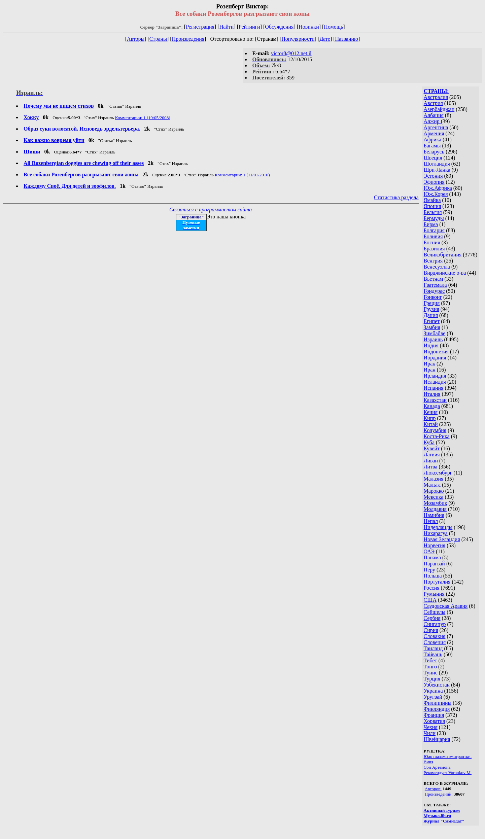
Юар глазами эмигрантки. (448, 756)
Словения (435, 642)
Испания (434, 388)
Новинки (309, 27)
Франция (434, 715)
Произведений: (439, 794)
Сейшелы (435, 612)
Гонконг (433, 297)
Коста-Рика (437, 436)
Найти (226, 27)
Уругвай (433, 697)
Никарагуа (436, 533)
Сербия (432, 618)
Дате (324, 39)
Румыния (434, 594)
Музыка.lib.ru (437, 815)
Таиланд (433, 648)
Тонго (430, 666)
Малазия (434, 479)
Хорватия (434, 721)
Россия (432, 588)
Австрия (433, 103)
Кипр (430, 418)
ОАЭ (429, 551)
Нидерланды (438, 527)
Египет (432, 321)
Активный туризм (442, 810)
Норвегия (435, 545)
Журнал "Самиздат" (444, 821)
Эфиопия (434, 182)
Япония (432, 206)
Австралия (436, 97)
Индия (431, 345)
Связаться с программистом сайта (210, 209)
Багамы (432, 145)
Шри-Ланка (437, 170)
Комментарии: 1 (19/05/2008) (142, 117)
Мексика (434, 497)
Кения (431, 412)
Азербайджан (439, 109)
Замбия (432, 327)
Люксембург (438, 473)
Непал (431, 521)
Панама (432, 557)
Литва (431, 466)
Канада (432, 406)
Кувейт (432, 448)
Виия (429, 761)
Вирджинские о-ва (445, 273)
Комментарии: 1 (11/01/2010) (242, 174)
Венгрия (433, 261)
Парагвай (434, 563)
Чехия (431, 727)
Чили (430, 733)
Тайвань (433, 654)
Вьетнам (433, 279)
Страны (158, 39)
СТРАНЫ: (436, 91)
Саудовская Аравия (446, 606)
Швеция (433, 158)
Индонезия (436, 351)
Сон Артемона (437, 767)
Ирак (429, 363)
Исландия (435, 382)
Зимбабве (435, 333)
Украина (433, 691)
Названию (346, 39)
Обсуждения (279, 27)
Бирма (431, 224)
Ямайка (432, 200)
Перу (429, 569)
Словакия (435, 636)
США (430, 600)
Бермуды (434, 218)
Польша (433, 576)
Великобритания (443, 254)
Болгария (434, 230)
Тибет (430, 660)
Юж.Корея (436, 194)
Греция (432, 303)
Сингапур (435, 624)
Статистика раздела (396, 197)
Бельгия (433, 212)
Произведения (188, 39)
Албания (434, 115)
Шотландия (437, 164)
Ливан (431, 460)
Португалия (437, 582)
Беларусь (434, 151)
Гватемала (435, 285)
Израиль (433, 339)
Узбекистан (437, 685)
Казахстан (435, 400)
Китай (431, 424)
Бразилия (434, 248)
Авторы (135, 39)
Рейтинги (249, 27)
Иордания (435, 357)
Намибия (434, 515)
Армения (434, 133)
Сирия (431, 630)
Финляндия (437, 709)
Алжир (432, 121)
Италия (432, 394)
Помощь (333, 27)
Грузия (431, 309)
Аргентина (436, 127)
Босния (432, 242)
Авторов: (433, 788)
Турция (432, 678)
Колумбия (435, 430)
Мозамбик (435, 503)
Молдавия (435, 509)
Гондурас (434, 291)
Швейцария (437, 739)
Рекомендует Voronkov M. (448, 772)
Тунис (431, 672)
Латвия (432, 454)
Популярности (297, 39)
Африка (433, 139)
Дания (431, 315)
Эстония (433, 176)
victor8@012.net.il (291, 53)
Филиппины (438, 703)
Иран (430, 370)
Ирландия (435, 376)
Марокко (434, 491)
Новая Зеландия (442, 539)
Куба (429, 442)
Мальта (432, 485)
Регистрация (200, 27)
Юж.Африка (438, 188)
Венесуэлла (437, 267)
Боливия (433, 236)
